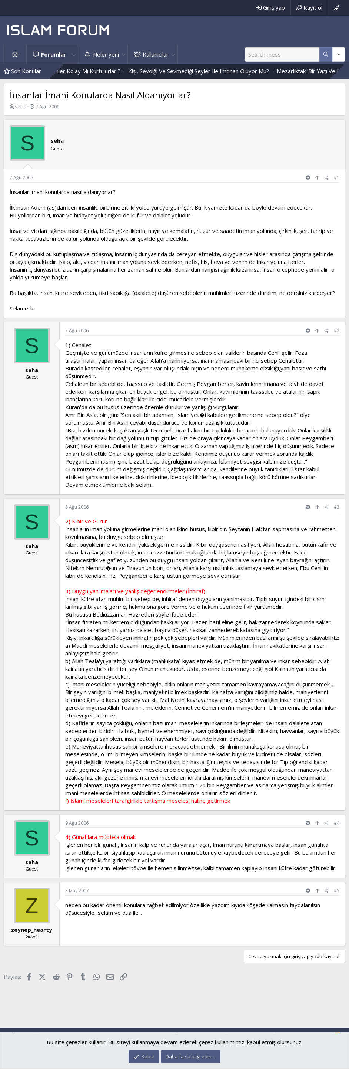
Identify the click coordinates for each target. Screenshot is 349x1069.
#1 (336, 177)
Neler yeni (106, 54)
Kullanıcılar (156, 54)
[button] (74, 54)
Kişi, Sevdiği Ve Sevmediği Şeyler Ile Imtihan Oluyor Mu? (220, 71)
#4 (336, 823)
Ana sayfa (15, 54)
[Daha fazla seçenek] (325, 54)
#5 (336, 891)
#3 (336, 507)
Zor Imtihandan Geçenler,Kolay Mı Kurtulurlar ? (83, 71)
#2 (336, 331)
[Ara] (282, 54)
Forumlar (53, 54)
